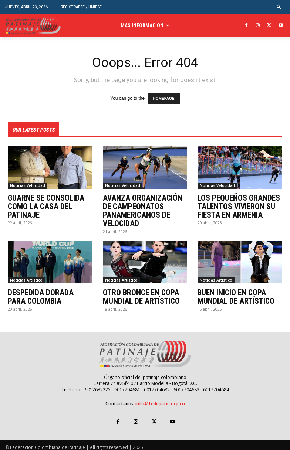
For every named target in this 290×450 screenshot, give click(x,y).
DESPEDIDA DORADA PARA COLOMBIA (47, 293)
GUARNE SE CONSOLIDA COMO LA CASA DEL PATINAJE (43, 204)
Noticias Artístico (26, 277)
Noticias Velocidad (27, 184)
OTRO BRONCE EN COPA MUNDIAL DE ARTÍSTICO (139, 293)
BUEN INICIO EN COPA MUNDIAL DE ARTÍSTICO (233, 293)
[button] (279, 7)
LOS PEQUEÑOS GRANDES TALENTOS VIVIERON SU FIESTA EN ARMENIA (236, 204)
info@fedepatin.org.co (160, 399)
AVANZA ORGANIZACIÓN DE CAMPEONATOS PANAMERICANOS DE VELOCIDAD (144, 208)
